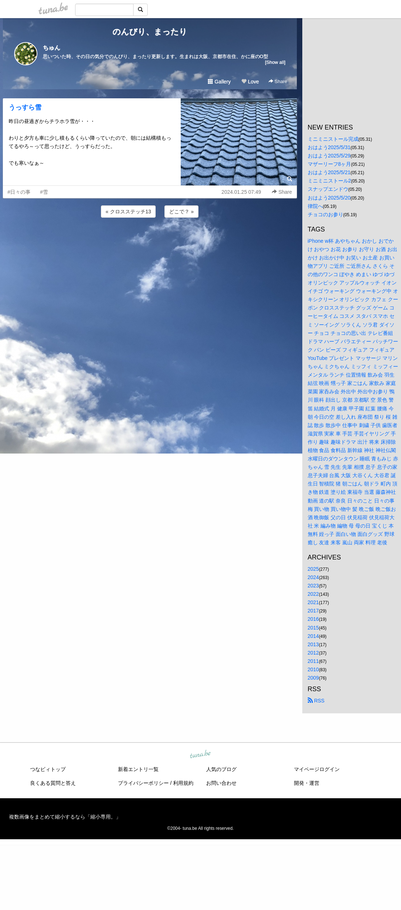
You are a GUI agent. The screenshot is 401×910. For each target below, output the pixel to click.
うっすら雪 (25, 107)
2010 (313, 669)
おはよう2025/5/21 (329, 172)
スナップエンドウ (328, 189)
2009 (313, 678)
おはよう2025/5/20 (329, 198)
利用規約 (183, 783)
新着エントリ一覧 (138, 769)
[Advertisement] (150, 238)
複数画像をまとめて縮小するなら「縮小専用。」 (65, 817)
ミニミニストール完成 (333, 139)
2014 (313, 636)
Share (278, 81)
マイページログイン (317, 769)
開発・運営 (306, 783)
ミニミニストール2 (329, 181)
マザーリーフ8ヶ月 (329, 164)
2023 (313, 586)
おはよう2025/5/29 (329, 156)
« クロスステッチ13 (128, 211)
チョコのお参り (325, 214)
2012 (313, 653)
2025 (313, 569)
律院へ (315, 206)
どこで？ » (181, 211)
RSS (316, 701)
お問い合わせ (221, 783)
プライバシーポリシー (143, 783)
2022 (313, 594)
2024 (313, 577)
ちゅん (51, 48)
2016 (313, 619)
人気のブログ (221, 769)
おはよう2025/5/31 (329, 147)
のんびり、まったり (149, 31)
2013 (313, 644)
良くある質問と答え (53, 783)
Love (250, 82)
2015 (313, 628)
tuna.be (200, 754)
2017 (313, 611)
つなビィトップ (48, 769)
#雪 (44, 192)
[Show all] (275, 62)
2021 (313, 602)
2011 (313, 661)
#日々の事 (19, 192)
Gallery (219, 82)
